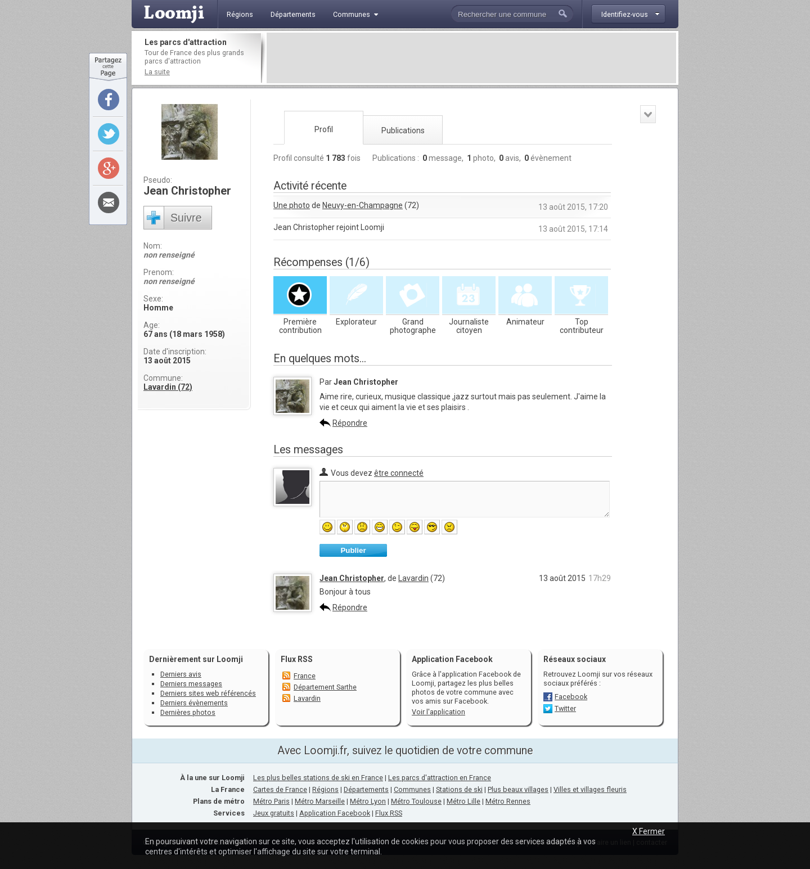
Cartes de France (280, 789)
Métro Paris (271, 801)
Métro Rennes (507, 801)
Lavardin (413, 578)
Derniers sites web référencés (208, 693)
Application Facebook (334, 813)
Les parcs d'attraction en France (439, 777)
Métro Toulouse (416, 801)
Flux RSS (297, 659)
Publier (353, 550)
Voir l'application (438, 712)
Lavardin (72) (167, 386)
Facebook (571, 696)
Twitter (565, 708)
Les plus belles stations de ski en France (318, 777)
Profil (323, 129)
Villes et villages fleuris (590, 789)
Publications (403, 130)
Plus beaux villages (518, 789)
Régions (325, 789)
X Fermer (648, 831)
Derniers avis (180, 674)
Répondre (349, 422)
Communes (412, 789)
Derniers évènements (194, 703)
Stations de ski (459, 789)
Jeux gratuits (273, 813)
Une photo (291, 205)
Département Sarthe (325, 687)
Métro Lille (463, 801)
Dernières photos (187, 712)
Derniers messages (191, 683)
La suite (157, 71)
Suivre (186, 217)
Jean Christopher (352, 578)
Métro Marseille (320, 801)
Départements (366, 789)
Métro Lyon (368, 801)
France (305, 676)
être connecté (399, 473)
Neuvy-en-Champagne (362, 205)
